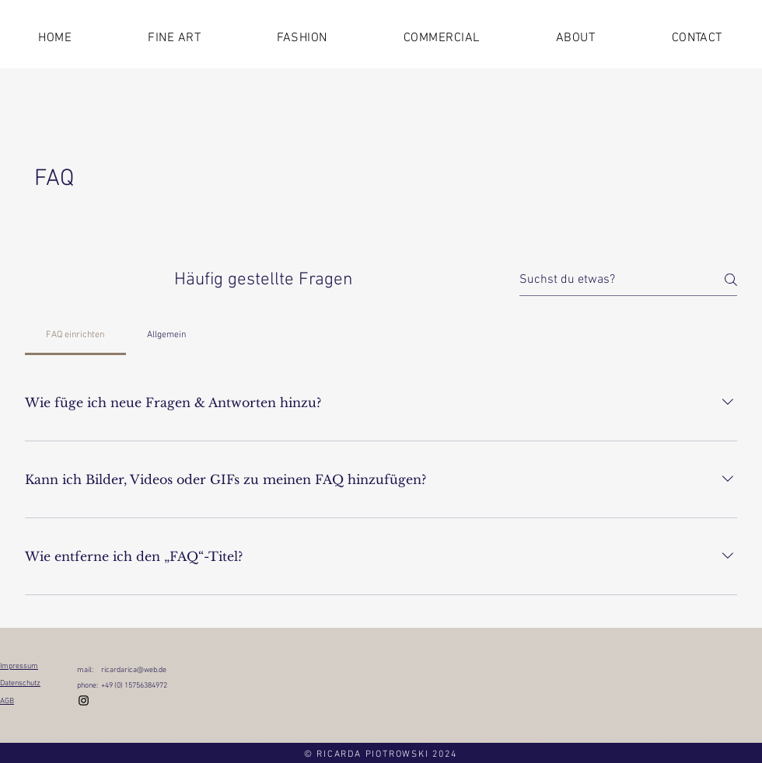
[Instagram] (83, 700)
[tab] (75, 335)
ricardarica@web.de (133, 670)
